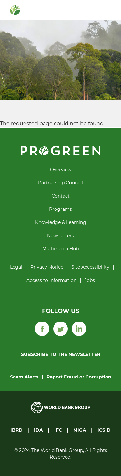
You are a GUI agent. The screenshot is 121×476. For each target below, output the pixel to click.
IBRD (16, 430)
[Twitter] (60, 328)
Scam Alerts (24, 377)
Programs (60, 209)
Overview (60, 170)
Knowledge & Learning (60, 222)
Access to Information (51, 280)
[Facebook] (42, 328)
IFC (58, 430)
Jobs (90, 280)
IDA (38, 430)
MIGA (79, 430)
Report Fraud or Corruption (78, 377)
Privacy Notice (46, 267)
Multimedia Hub (60, 249)
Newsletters (60, 235)
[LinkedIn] (78, 328)
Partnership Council (60, 183)
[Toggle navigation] (107, 10)
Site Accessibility (90, 267)
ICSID (104, 430)
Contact (61, 196)
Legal (16, 267)
